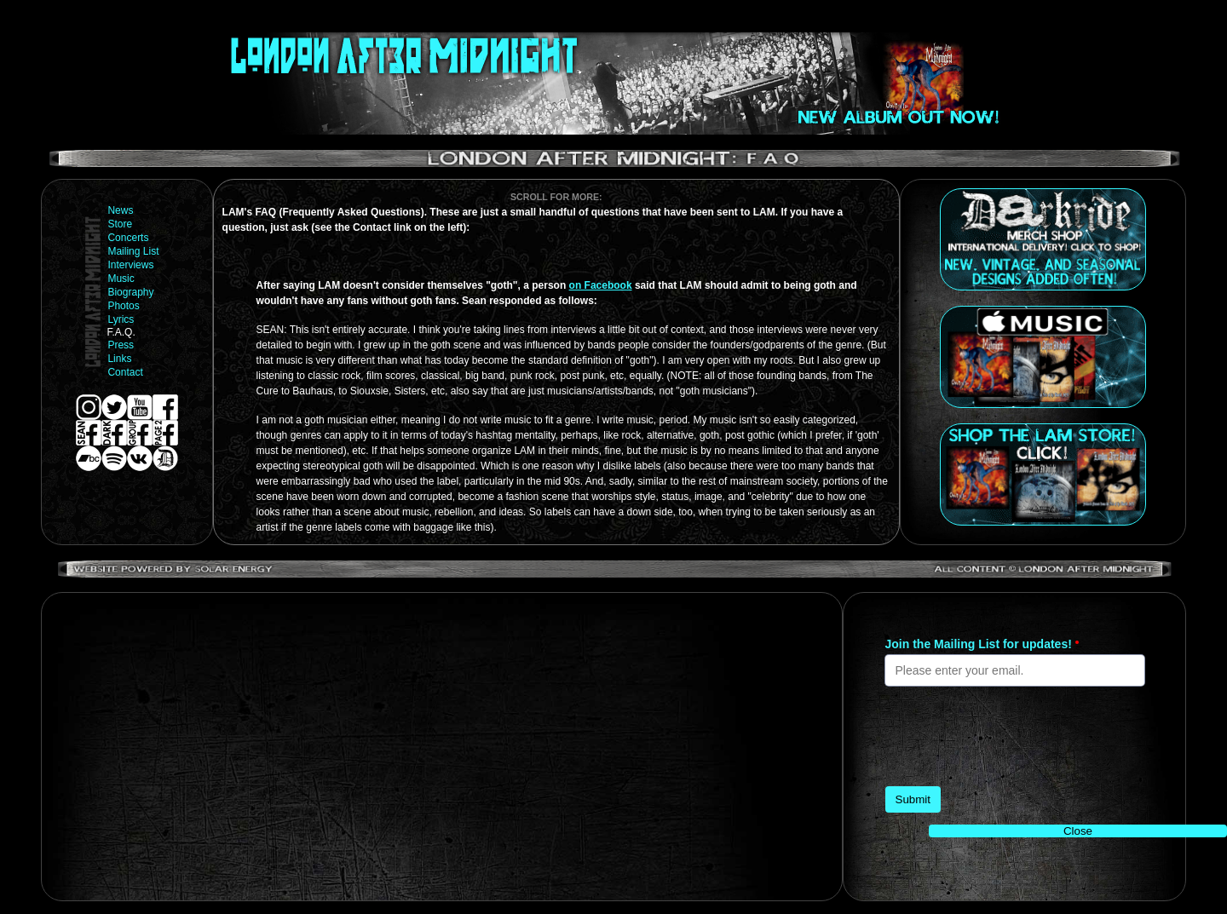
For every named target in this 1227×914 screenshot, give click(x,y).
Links (119, 359)
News (120, 210)
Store (119, 224)
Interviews (130, 265)
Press (120, 345)
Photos (123, 306)
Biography (130, 292)
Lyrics (120, 319)
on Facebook (600, 285)
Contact (124, 372)
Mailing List (132, 251)
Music (120, 279)
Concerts (127, 238)
